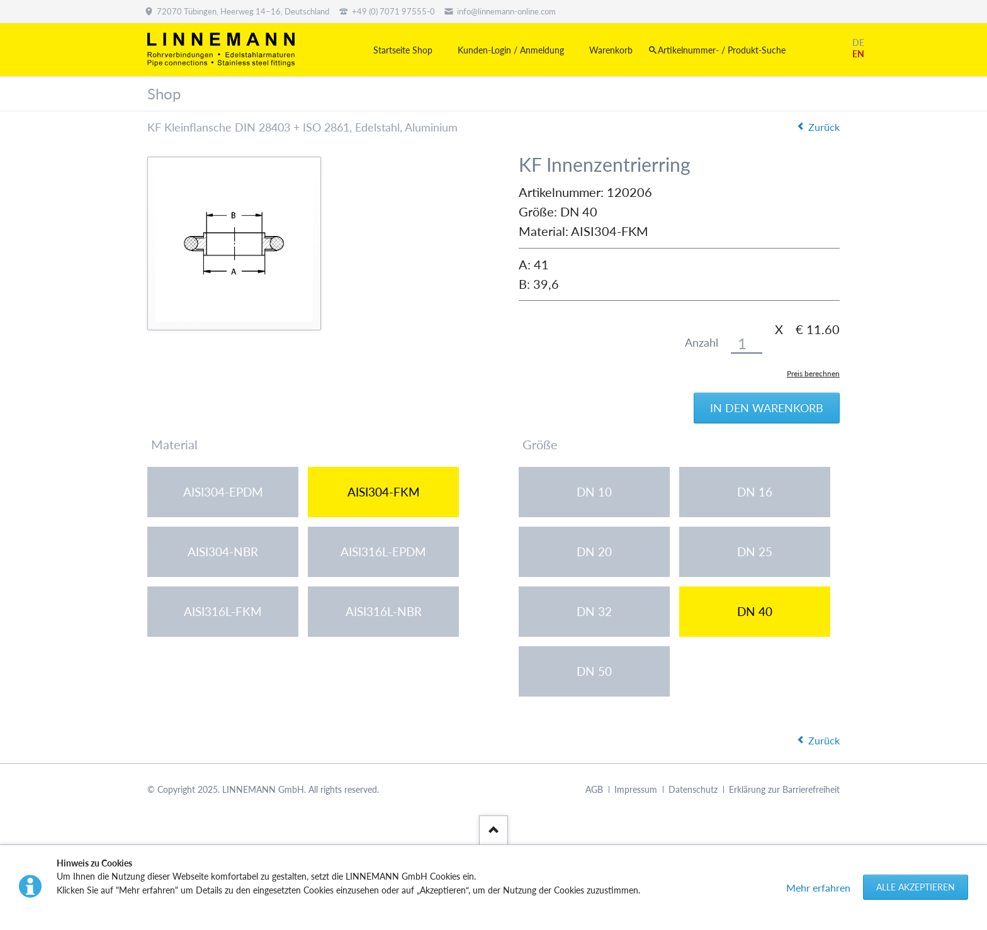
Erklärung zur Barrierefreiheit (784, 789)
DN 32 (594, 611)
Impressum (635, 789)
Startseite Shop (402, 50)
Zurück (824, 127)
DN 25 (754, 551)
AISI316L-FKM (223, 611)
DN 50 (594, 671)
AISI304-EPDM (223, 492)
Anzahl (701, 342)
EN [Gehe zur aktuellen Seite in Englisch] (858, 53)
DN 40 (754, 611)
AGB (594, 789)
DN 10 (594, 492)
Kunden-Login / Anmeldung (511, 50)
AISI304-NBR (223, 551)
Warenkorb (611, 50)
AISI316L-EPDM (383, 551)
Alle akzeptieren (915, 887)
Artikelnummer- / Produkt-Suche (722, 50)
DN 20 (594, 551)
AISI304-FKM (383, 492)
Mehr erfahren (818, 888)
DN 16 (754, 492)
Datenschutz (693, 789)
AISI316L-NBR (384, 611)
